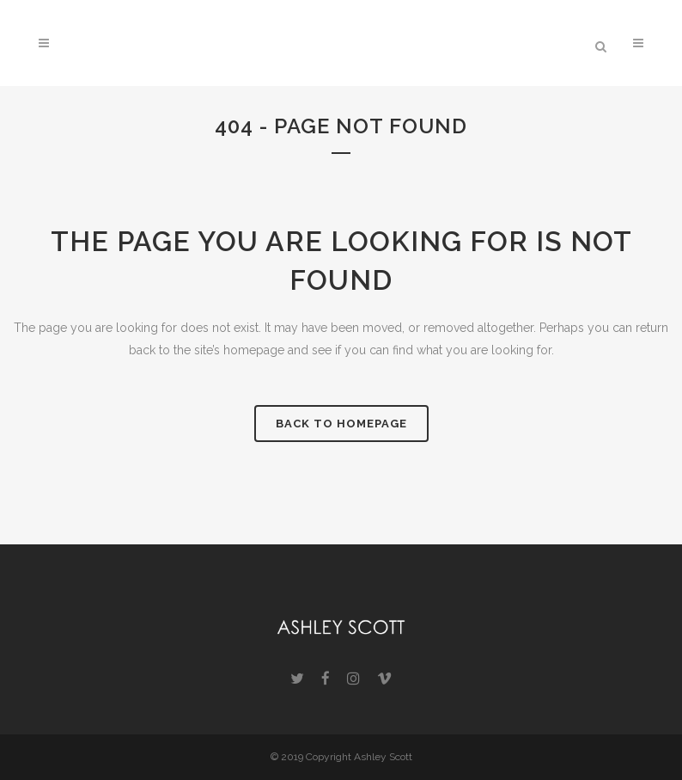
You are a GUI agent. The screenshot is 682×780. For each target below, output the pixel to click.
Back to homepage (341, 423)
